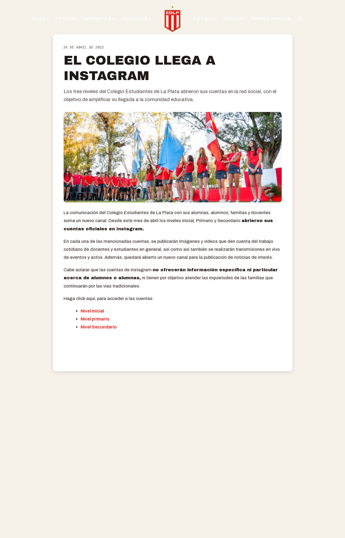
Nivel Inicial (92, 311)
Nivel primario (95, 319)
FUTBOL (67, 18)
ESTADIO (204, 18)
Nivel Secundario (99, 327)
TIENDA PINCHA (270, 18)
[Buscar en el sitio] (299, 19)
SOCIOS (233, 18)
